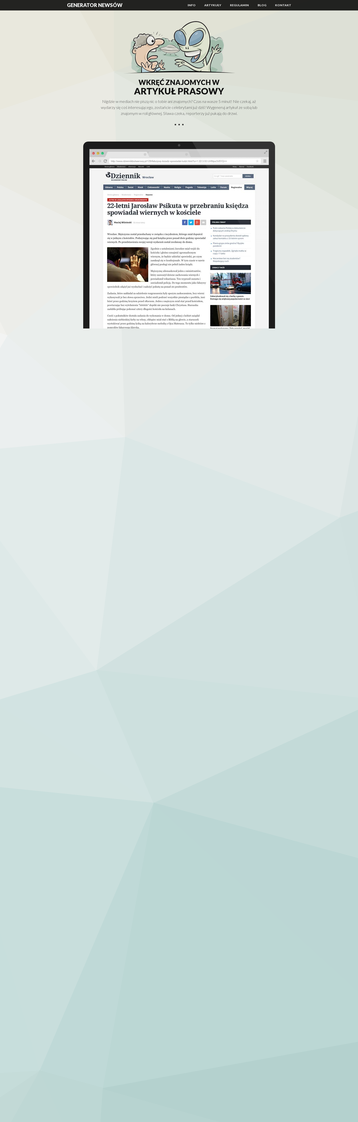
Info (192, 5)
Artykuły (212, 5)
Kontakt (283, 5)
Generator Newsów (94, 5)
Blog (262, 5)
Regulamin (239, 5)
